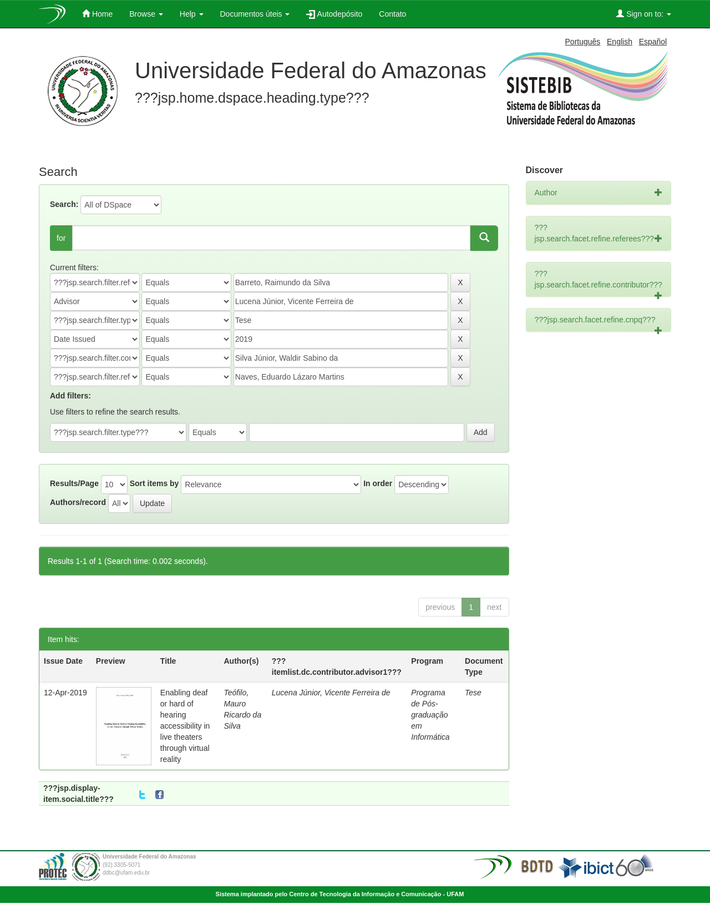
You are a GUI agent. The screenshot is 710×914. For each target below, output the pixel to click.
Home (97, 13)
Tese (473, 692)
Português (583, 41)
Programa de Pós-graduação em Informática (430, 714)
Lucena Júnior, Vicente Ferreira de (331, 692)
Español (653, 41)
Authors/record (78, 502)
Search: (64, 204)
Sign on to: (643, 13)
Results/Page (74, 483)
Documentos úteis (255, 13)
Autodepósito (334, 14)
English (619, 41)
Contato (392, 13)
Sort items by (154, 483)
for (61, 238)
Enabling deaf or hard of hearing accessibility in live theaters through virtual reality (185, 726)
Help (192, 13)
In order (377, 483)
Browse (146, 13)
